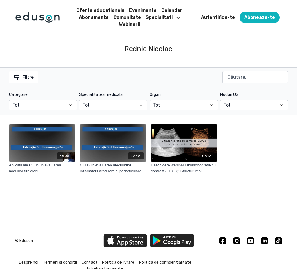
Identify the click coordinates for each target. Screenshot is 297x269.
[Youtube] (250, 240)
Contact (89, 262)
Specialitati (163, 17)
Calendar (171, 10)
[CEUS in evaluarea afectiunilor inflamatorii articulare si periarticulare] (113, 168)
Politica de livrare (118, 262)
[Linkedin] (264, 240)
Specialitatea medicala (101, 94)
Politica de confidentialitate (165, 262)
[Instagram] (236, 240)
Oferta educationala (100, 10)
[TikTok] (278, 240)
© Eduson (24, 241)
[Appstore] (125, 240)
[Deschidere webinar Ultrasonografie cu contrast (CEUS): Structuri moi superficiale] (184, 168)
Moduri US (229, 94)
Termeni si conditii (60, 262)
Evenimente (143, 10)
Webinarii (129, 24)
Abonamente (94, 17)
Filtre (24, 77)
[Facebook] (222, 240)
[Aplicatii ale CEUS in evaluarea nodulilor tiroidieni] (42, 168)
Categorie (18, 94)
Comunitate (127, 17)
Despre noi (28, 262)
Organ (155, 94)
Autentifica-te (218, 17)
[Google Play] (172, 240)
